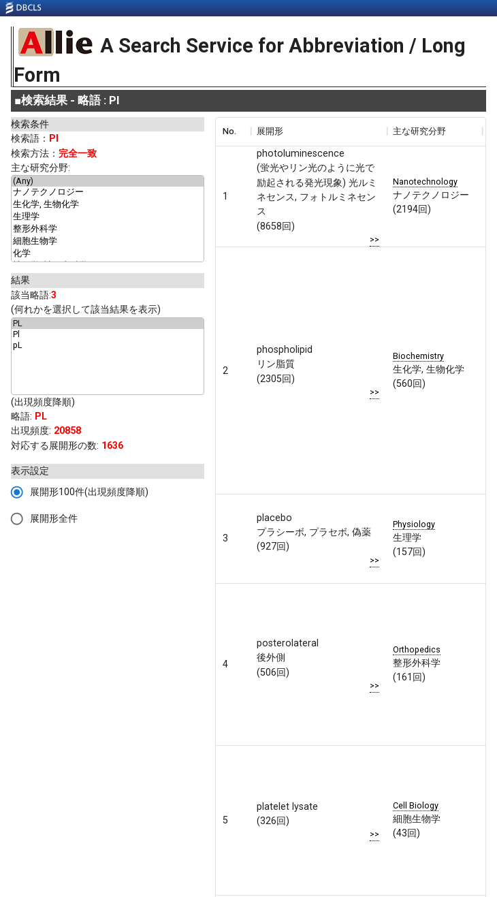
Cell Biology (415, 805)
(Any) (108, 181)
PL (108, 323)
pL (108, 345)
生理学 (108, 217)
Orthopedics (416, 649)
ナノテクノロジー (108, 193)
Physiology (414, 524)
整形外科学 (108, 229)
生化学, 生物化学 (108, 205)
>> (374, 239)
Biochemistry (418, 356)
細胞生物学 (108, 242)
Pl (108, 334)
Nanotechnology (425, 181)
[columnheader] (233, 131)
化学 (108, 254)
